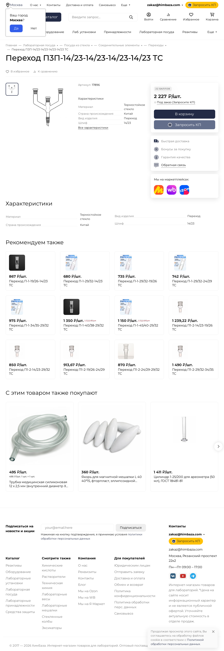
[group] (49, 116)
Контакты (53, 5)
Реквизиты (87, 572)
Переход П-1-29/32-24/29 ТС (192, 283)
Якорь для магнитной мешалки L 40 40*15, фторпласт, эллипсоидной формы (111, 479)
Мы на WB (86, 597)
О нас (34, 5)
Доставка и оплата (79, 5)
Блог (82, 585)
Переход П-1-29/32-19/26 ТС (137, 283)
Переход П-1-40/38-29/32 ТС (83, 327)
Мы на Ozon (88, 591)
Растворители (53, 577)
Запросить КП (202, 5)
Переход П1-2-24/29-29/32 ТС (139, 372)
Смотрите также (56, 558)
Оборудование (18, 572)
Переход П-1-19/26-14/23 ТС (28, 283)
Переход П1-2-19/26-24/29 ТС (84, 372)
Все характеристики (93, 127)
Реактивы (190, 32)
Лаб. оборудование (48, 32)
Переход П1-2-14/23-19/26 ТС (192, 327)
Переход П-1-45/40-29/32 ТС (138, 327)
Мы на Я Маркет (91, 604)
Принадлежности (117, 32)
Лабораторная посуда (156, 32)
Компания (87, 558)
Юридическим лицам (132, 565)
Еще (124, 5)
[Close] (213, 631)
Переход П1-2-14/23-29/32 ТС (29, 372)
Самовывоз (107, 5)
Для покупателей (129, 558)
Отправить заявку (129, 572)
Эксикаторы (52, 628)
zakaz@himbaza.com (163, 5)
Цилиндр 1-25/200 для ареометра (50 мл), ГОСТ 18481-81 (184, 479)
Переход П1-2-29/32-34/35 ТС (193, 372)
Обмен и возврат (128, 585)
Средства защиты (20, 612)
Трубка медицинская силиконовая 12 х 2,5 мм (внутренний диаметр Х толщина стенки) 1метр (38, 484)
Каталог (13, 558)
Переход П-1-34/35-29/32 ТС (29, 327)
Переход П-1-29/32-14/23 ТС (82, 283)
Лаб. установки (84, 32)
